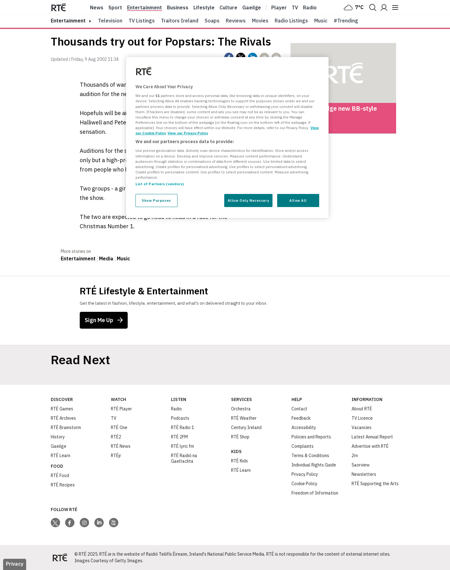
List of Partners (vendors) (159, 183)
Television (110, 20)
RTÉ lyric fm (182, 446)
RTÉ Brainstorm (66, 427)
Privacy (14, 564)
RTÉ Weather (244, 418)
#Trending (346, 20)
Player (279, 7)
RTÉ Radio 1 (182, 427)
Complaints (302, 446)
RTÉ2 (116, 437)
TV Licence (362, 418)
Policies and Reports (311, 437)
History (58, 437)
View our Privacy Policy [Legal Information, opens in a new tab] (188, 133)
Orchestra (241, 409)
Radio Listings (291, 20)
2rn (355, 455)
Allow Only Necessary (248, 200)
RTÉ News (120, 446)
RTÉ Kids (239, 461)
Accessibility (303, 427)
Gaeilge (251, 7)
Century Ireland (246, 427)
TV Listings (142, 20)
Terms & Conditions (310, 455)
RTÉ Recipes (63, 485)
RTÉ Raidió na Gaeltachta (184, 458)
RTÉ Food (60, 475)
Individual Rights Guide (313, 465)
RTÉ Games (62, 409)
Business (177, 7)
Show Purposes (156, 200)
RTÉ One (119, 427)
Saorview (361, 465)
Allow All (298, 200)
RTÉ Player (121, 409)
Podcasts (180, 418)
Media (106, 258)
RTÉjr (116, 455)
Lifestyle (204, 7)
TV (113, 418)
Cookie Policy (304, 483)
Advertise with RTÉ (370, 446)
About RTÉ (362, 409)
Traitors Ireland (179, 20)
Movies (260, 20)
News (96, 7)
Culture (228, 7)
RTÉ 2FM (179, 437)
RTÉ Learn (60, 455)
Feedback (300, 418)
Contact (299, 409)
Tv (295, 7)
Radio (310, 7)
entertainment (68, 20)
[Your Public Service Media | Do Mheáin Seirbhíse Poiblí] (60, 557)
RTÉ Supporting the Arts (375, 483)
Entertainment (144, 7)
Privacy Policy (304, 474)
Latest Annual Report (372, 437)
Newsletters (364, 474)
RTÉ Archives (63, 418)
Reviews (236, 20)
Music (320, 20)
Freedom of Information (314, 493)
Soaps (212, 20)
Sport (115, 7)
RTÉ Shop (240, 437)
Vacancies (362, 427)
